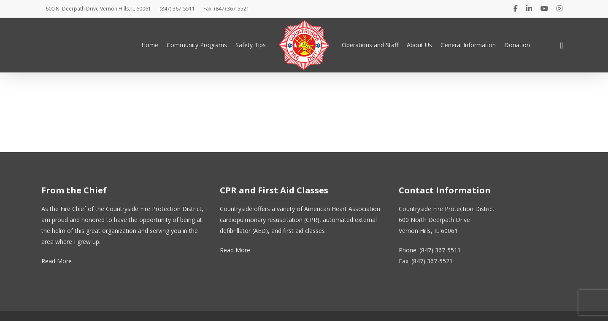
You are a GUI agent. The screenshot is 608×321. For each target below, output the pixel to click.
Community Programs (197, 45)
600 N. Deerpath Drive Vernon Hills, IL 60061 (98, 8)
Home (149, 45)
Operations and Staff (370, 45)
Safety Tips (250, 45)
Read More (56, 261)
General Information (468, 45)
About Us (419, 45)
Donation (517, 45)
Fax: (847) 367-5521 (226, 8)
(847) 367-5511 (177, 8)
